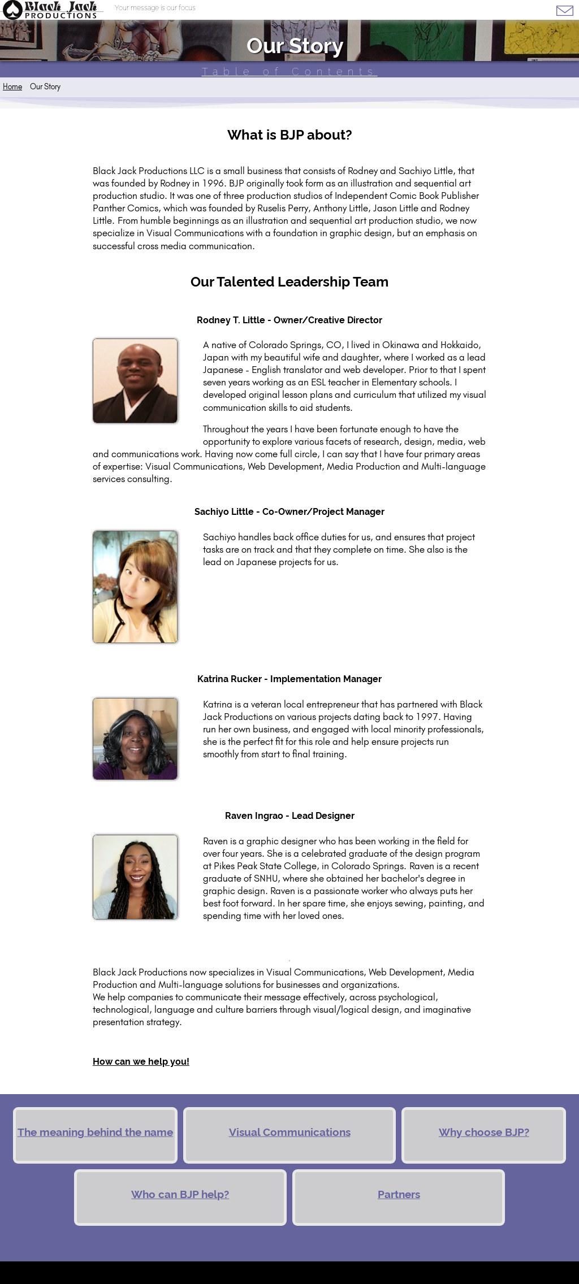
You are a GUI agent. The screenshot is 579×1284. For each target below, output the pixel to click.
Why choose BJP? (484, 1132)
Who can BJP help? (180, 1194)
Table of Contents (290, 71)
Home (12, 86)
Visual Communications (290, 1132)
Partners (399, 1194)
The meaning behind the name (95, 1132)
